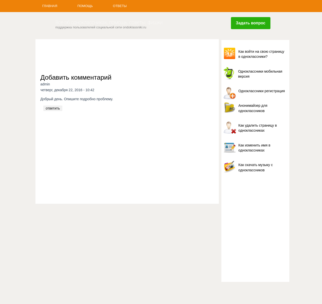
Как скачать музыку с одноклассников (255, 167)
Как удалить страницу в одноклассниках (257, 127)
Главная (49, 6)
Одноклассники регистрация (261, 91)
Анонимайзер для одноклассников (252, 108)
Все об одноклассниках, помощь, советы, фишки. (109, 22)
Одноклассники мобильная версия (260, 73)
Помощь (85, 6)
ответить (53, 108)
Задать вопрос (250, 23)
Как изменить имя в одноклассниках (254, 147)
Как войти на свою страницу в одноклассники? (261, 54)
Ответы (120, 6)
